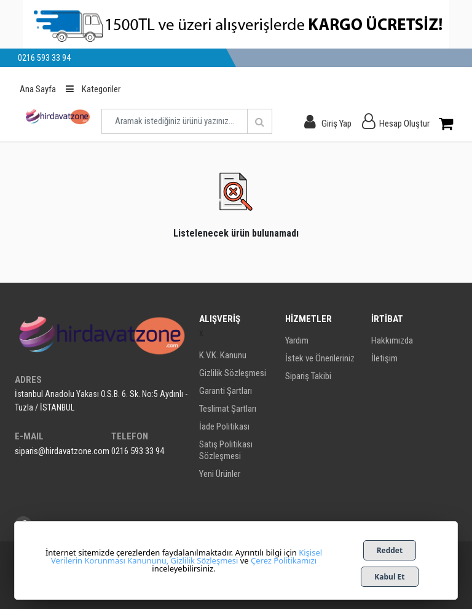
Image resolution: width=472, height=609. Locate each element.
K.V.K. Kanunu (222, 355)
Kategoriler (93, 89)
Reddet (390, 550)
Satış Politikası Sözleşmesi (226, 450)
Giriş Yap (336, 123)
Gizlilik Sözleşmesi (232, 373)
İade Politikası (224, 426)
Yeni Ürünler (219, 473)
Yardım (297, 340)
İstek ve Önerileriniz (320, 358)
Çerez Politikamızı (284, 560)
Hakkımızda (392, 340)
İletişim (384, 358)
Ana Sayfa (38, 89)
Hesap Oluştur (404, 123)
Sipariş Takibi (308, 376)
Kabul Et (389, 577)
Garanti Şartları (225, 390)
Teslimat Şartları (227, 408)
